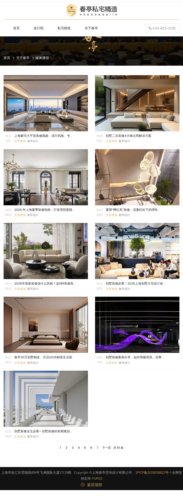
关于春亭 (91, 28)
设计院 (39, 28)
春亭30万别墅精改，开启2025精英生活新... (44, 357)
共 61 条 (118, 448)
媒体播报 (42, 57)
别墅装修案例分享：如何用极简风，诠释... (135, 357)
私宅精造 (64, 28)
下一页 (106, 448)
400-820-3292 (162, 28)
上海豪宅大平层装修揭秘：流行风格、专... (43, 135)
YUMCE (97, 478)
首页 (16, 28)
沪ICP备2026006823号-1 (153, 472)
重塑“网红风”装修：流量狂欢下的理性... (133, 209)
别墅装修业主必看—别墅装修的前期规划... (43, 431)
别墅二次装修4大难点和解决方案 (128, 135)
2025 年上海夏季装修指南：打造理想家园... (44, 209)
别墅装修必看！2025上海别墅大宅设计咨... (135, 283)
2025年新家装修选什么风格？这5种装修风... (45, 283)
